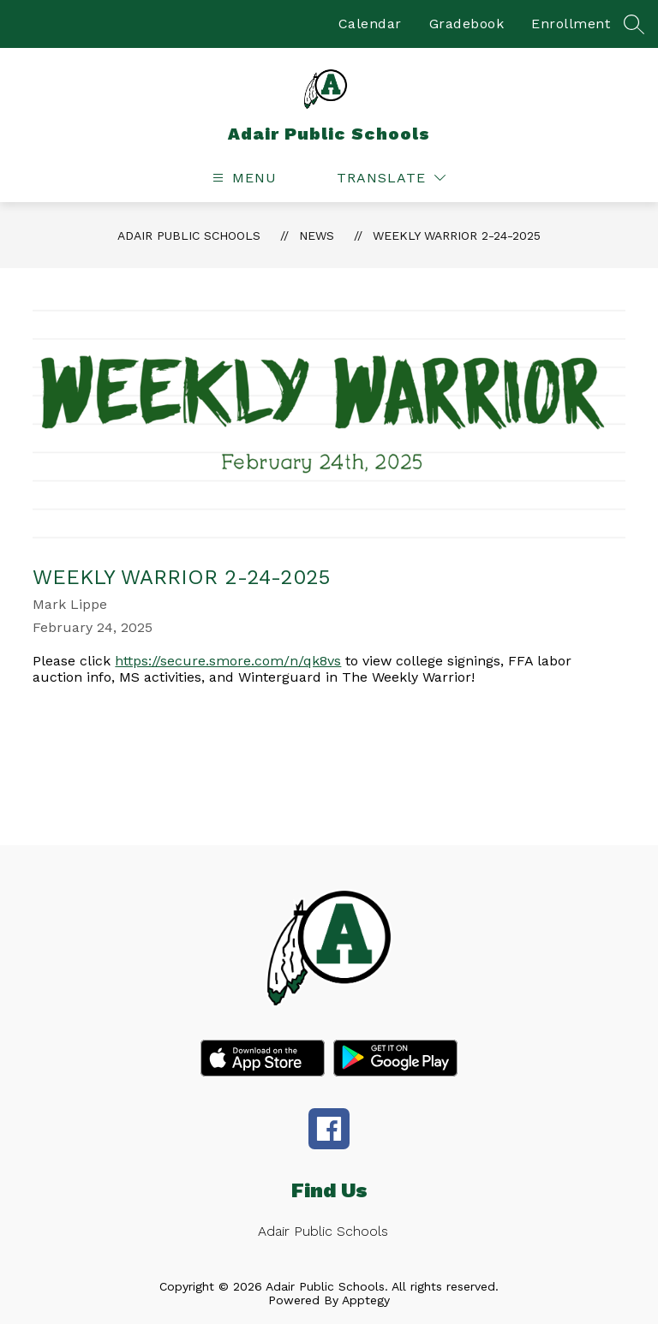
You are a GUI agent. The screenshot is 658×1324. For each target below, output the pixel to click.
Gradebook (467, 23)
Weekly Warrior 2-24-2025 (457, 235)
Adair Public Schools (188, 235)
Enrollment (570, 23)
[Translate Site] (391, 177)
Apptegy (366, 1300)
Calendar (370, 23)
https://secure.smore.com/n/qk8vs (228, 661)
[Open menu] (242, 177)
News (316, 235)
